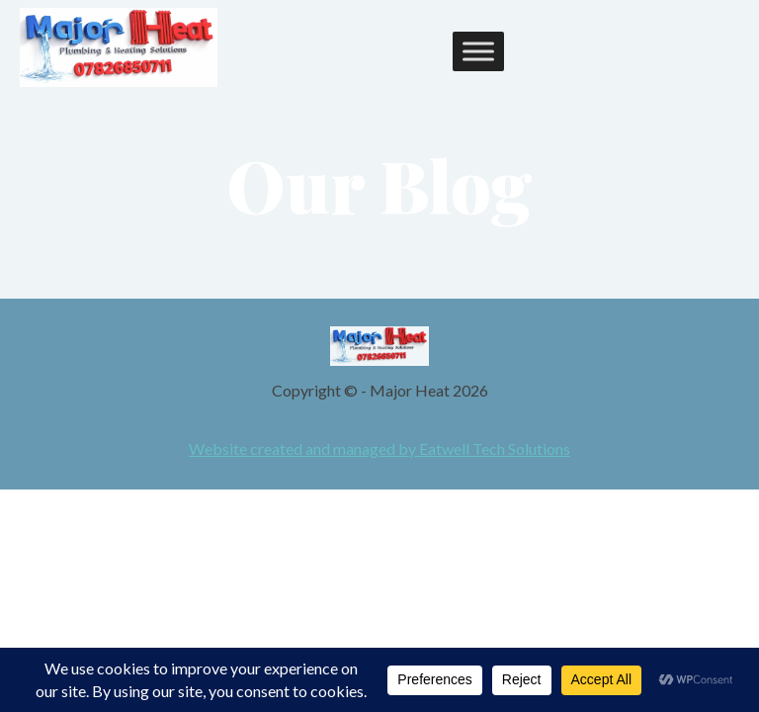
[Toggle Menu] (478, 52)
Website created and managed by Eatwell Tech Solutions (379, 449)
